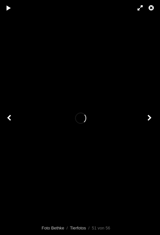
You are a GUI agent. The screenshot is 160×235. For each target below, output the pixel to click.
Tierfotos (78, 228)
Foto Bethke (53, 228)
